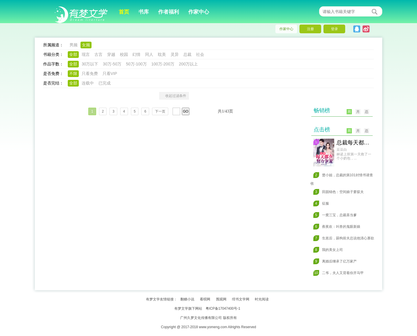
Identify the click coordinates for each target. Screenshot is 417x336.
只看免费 (90, 73)
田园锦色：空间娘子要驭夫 (338, 192)
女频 (86, 45)
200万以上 (188, 64)
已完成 (104, 83)
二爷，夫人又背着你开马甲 (338, 273)
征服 (321, 203)
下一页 (160, 111)
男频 (74, 45)
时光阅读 (262, 299)
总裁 (187, 54)
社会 (200, 54)
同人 (149, 54)
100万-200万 (162, 64)
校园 (124, 54)
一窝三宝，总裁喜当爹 (335, 215)
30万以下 (90, 64)
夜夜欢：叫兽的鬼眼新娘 (336, 226)
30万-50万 (112, 64)
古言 (98, 54)
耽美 (162, 54)
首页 (124, 12)
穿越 (111, 54)
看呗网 (205, 299)
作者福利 (168, 12)
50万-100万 (136, 64)
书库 (143, 12)
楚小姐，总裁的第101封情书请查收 (341, 179)
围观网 (221, 299)
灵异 (175, 54)
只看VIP (110, 73)
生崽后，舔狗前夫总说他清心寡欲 (343, 238)
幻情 (136, 54)
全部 (73, 54)
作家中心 (198, 12)
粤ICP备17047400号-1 (223, 308)
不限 (73, 73)
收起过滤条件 (174, 96)
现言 (86, 54)
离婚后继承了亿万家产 (335, 261)
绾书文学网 (240, 299)
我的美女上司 (328, 250)
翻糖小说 (187, 299)
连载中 (88, 83)
